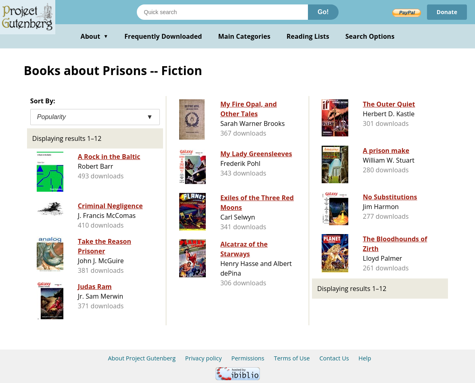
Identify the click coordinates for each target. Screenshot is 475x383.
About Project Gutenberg (142, 358)
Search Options (370, 36)
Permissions (247, 358)
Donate (447, 12)
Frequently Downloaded (163, 36)
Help (364, 358)
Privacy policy (203, 358)
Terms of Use (292, 358)
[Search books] (222, 12)
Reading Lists (308, 36)
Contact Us (334, 358)
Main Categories (244, 36)
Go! (323, 11)
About (95, 36)
